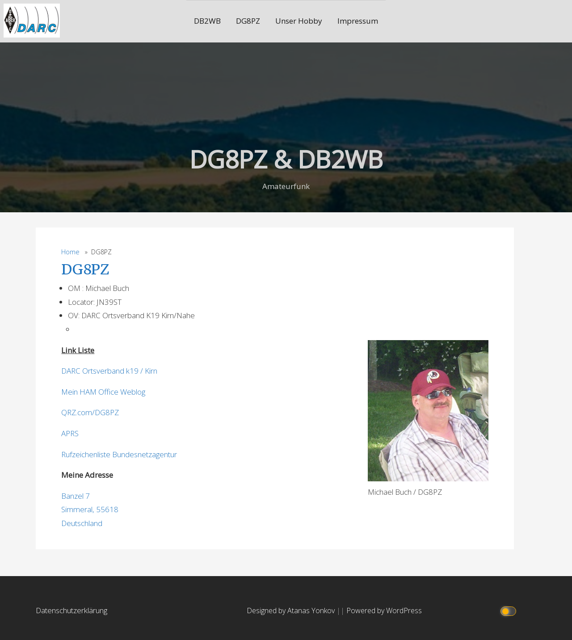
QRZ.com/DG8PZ (90, 412)
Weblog (132, 392)
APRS (70, 433)
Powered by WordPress (384, 610)
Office (108, 392)
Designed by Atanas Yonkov (291, 610)
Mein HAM (79, 392)
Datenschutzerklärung (71, 610)
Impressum (357, 21)
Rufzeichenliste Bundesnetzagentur (119, 454)
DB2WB (207, 21)
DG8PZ (248, 21)
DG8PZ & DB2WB (286, 159)
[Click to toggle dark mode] (509, 611)
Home (70, 252)
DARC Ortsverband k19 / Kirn (109, 371)
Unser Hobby (298, 21)
